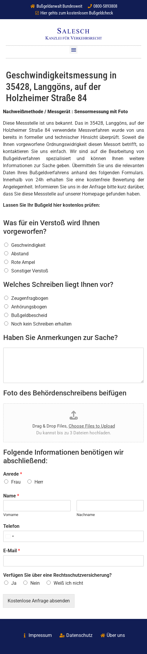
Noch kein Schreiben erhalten (41, 324)
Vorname (10, 514)
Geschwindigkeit (28, 245)
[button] (73, 50)
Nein (35, 583)
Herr (38, 482)
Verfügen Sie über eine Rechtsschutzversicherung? (57, 575)
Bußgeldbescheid (29, 315)
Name (11, 496)
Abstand (20, 254)
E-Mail (11, 550)
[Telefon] (73, 536)
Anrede (12, 474)
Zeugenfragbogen (29, 298)
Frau (16, 482)
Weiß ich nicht (68, 583)
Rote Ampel (23, 262)
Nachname (86, 514)
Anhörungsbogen (29, 307)
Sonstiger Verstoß (29, 271)
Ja (13, 583)
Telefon (11, 526)
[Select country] (9, 536)
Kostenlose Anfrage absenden (39, 601)
